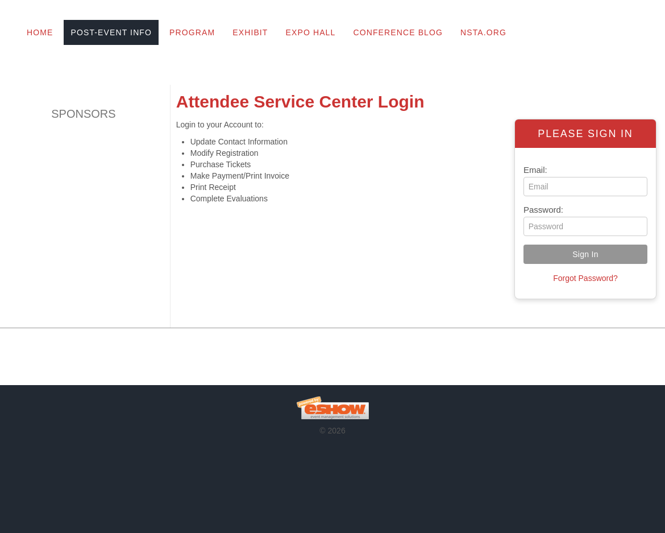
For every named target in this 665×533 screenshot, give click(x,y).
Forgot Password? (585, 278)
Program (192, 32)
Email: (535, 170)
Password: (543, 209)
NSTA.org (483, 32)
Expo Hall (311, 32)
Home (40, 32)
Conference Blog (398, 32)
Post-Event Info (111, 32)
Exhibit (250, 32)
